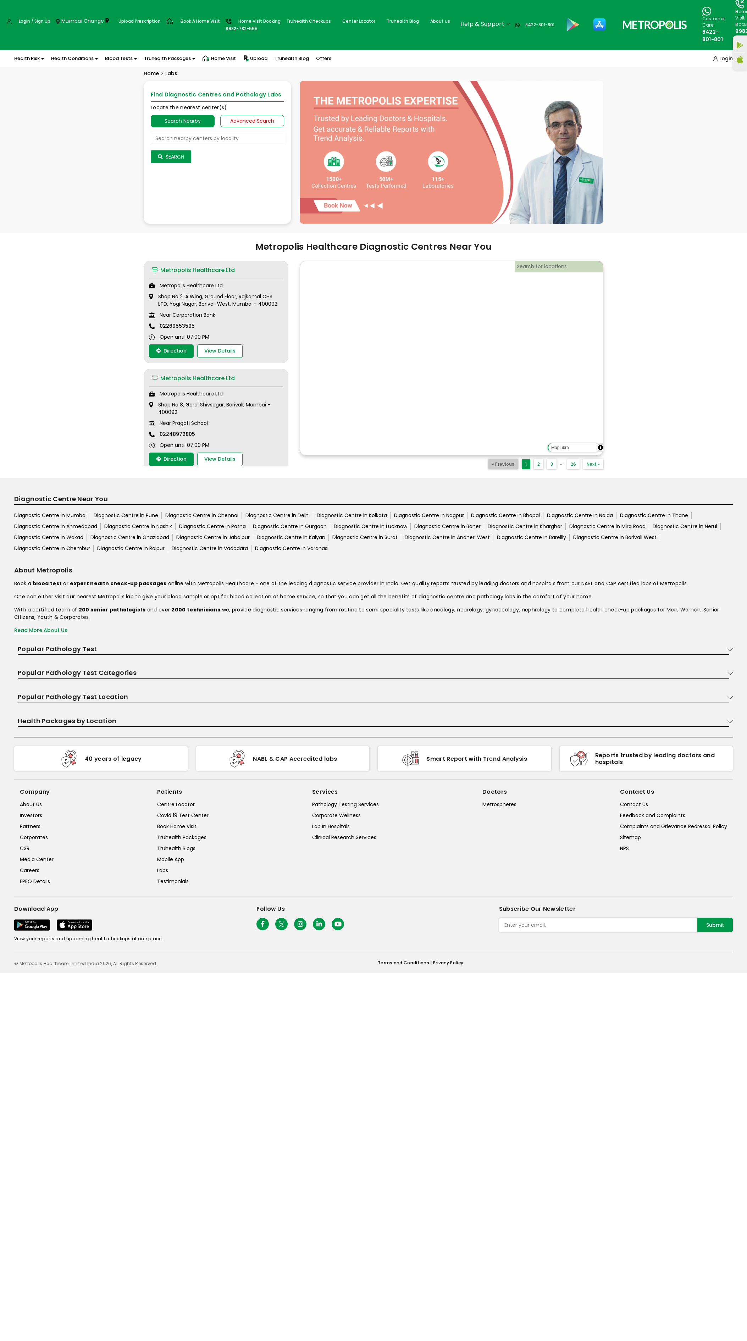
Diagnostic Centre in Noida (580, 515)
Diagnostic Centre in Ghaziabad (129, 537)
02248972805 (177, 434)
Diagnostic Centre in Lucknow (370, 526)
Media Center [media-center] (37, 859)
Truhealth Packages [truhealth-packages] (181, 837)
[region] (451, 358)
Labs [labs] (162, 870)
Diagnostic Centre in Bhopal (505, 515)
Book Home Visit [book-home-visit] (177, 826)
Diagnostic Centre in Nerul (685, 526)
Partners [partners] (30, 826)
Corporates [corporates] (34, 837)
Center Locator (358, 21)
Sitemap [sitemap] (630, 837)
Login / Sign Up (34, 21)
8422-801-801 (539, 25)
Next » (593, 464)
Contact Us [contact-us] (634, 804)
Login (726, 58)
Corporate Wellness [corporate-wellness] (336, 815)
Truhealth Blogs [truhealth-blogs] (176, 848)
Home (151, 73)
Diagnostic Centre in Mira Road (607, 526)
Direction (171, 350)
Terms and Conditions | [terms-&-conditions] (405, 963)
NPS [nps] (624, 848)
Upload (255, 58)
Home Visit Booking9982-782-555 (253, 25)
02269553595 (177, 325)
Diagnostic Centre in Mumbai (50, 515)
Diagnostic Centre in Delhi (277, 515)
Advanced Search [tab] (252, 120)
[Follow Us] (262, 924)
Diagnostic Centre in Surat (365, 537)
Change (94, 20)
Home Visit (219, 58)
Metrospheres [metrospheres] (499, 804)
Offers (323, 58)
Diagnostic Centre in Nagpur (429, 515)
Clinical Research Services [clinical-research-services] (344, 837)
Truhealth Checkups (308, 21)
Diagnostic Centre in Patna (212, 526)
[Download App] (32, 925)
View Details (220, 350)
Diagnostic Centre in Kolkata (352, 515)
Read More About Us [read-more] (40, 630)
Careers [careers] (29, 870)
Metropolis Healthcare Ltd (193, 270)
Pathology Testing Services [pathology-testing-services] (345, 804)
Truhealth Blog (403, 21)
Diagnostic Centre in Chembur (52, 548)
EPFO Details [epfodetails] (35, 881)
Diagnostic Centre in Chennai (201, 515)
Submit (715, 925)
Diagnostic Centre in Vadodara (210, 548)
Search (171, 156)
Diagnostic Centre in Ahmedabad (55, 526)
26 (573, 464)
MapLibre (560, 447)
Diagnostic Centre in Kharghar (525, 526)
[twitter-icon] (281, 924)
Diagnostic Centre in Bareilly (531, 537)
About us (440, 21)
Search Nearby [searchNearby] (183, 120)
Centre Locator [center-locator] (176, 804)
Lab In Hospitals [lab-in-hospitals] (331, 826)
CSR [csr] (24, 848)
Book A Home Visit (200, 21)
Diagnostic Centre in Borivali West (615, 537)
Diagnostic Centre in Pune (126, 515)
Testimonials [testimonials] (173, 881)
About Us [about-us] (31, 804)
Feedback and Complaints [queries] (652, 815)
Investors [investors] (31, 815)
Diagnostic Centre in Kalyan (291, 537)
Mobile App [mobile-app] (170, 859)
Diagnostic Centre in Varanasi (291, 548)
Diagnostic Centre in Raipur (131, 548)
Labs (171, 73)
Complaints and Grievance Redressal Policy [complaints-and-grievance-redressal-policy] (673, 826)
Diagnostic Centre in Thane (654, 515)
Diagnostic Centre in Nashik (138, 526)
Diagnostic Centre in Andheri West (447, 537)
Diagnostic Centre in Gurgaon (290, 526)
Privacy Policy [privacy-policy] (448, 963)
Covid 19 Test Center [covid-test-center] (183, 815)
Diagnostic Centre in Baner (447, 526)
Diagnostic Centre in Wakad (48, 537)
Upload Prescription (139, 21)
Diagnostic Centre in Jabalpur (213, 537)
